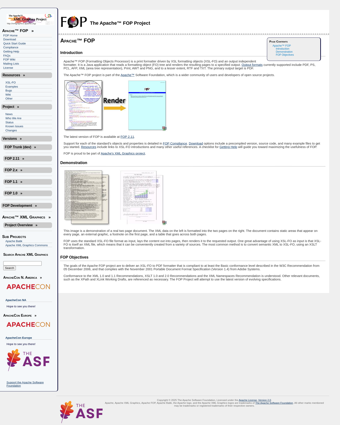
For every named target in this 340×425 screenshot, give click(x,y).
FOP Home (10, 35)
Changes (11, 130)
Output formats (252, 65)
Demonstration (284, 51)
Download (9, 39)
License (8, 67)
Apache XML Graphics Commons (26, 245)
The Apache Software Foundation (274, 402)
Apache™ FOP (282, 45)
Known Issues (14, 126)
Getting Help (11, 51)
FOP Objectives (285, 54)
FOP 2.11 (127, 136)
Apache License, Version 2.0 (255, 400)
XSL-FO (10, 82)
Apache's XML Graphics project (123, 153)
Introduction (282, 48)
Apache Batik (13, 241)
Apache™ (127, 75)
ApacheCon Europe (18, 337)
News (9, 114)
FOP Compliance (175, 143)
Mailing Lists (11, 63)
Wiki (8, 94)
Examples (11, 86)
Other (9, 98)
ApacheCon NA (15, 300)
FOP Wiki (9, 59)
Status (9, 122)
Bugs (8, 90)
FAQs (6, 55)
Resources (88, 147)
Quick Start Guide (14, 43)
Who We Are (13, 118)
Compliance (10, 47)
